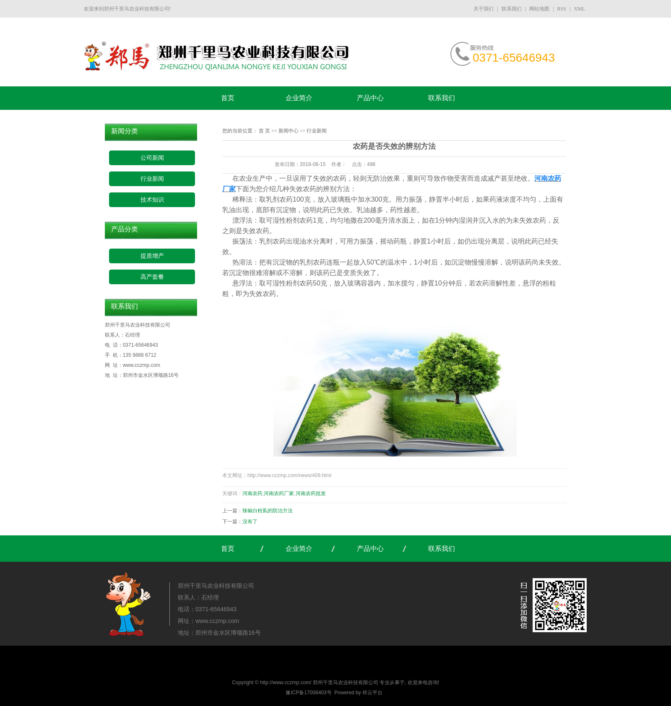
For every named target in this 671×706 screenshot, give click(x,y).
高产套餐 (152, 277)
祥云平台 (372, 693)
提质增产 (152, 256)
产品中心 (370, 97)
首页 (227, 97)
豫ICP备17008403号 (308, 693)
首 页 (264, 131)
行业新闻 (152, 179)
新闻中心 (288, 131)
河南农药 (252, 493)
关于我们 (484, 9)
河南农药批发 (311, 493)
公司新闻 (152, 158)
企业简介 (299, 97)
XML (579, 9)
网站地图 (539, 9)
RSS (561, 9)
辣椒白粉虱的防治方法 (267, 511)
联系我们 (512, 9)
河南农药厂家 (279, 493)
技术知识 (152, 200)
